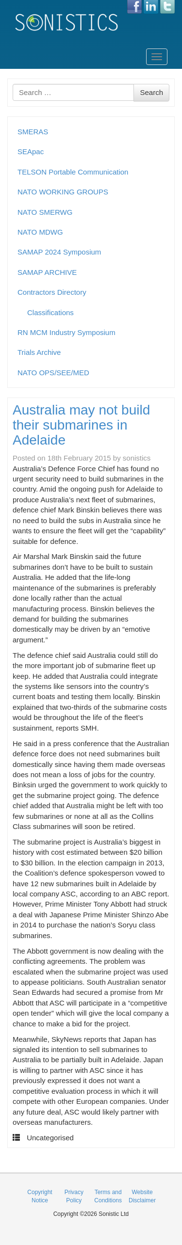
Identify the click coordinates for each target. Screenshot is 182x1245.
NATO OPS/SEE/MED (53, 372)
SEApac (30, 151)
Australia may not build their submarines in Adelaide (81, 424)
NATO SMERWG (44, 212)
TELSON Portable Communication (72, 172)
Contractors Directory (51, 292)
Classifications (50, 312)
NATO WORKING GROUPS (62, 192)
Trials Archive (39, 352)
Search (151, 92)
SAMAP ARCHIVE (47, 272)
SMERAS (32, 132)
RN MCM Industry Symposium (66, 332)
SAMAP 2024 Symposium (59, 252)
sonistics (137, 458)
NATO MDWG (40, 232)
